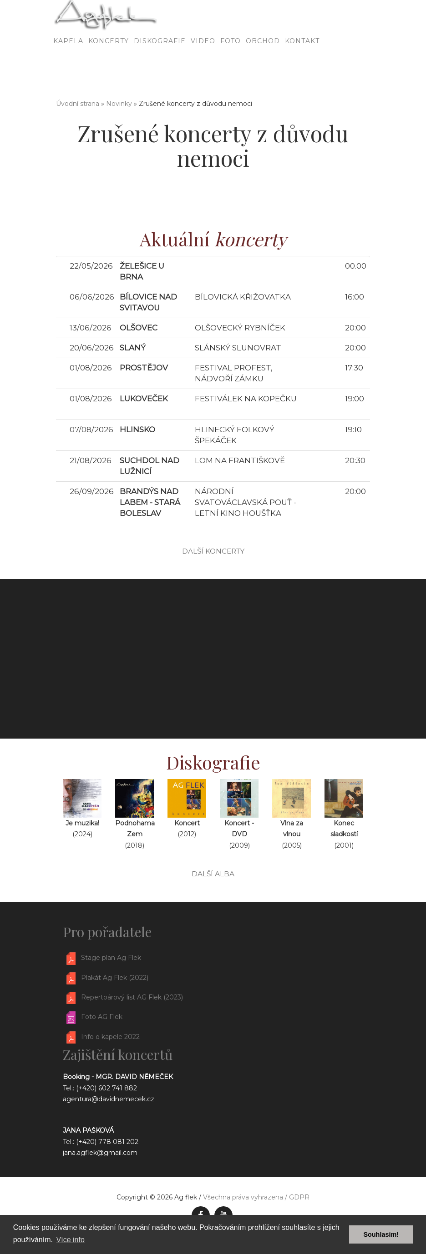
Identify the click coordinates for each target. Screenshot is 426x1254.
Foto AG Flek (101, 1017)
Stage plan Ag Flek (111, 958)
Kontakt (302, 66)
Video (203, 66)
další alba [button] (213, 873)
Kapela (68, 66)
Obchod (263, 66)
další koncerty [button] (213, 551)
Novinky (119, 104)
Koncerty (108, 66)
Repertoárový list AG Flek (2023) (132, 997)
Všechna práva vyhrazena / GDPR (256, 1197)
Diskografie (160, 66)
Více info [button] (70, 1240)
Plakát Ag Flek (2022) (114, 978)
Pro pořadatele (107, 932)
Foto (230, 66)
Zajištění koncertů (117, 1054)
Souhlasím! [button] (381, 1234)
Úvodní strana (77, 104)
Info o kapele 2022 (110, 1037)
